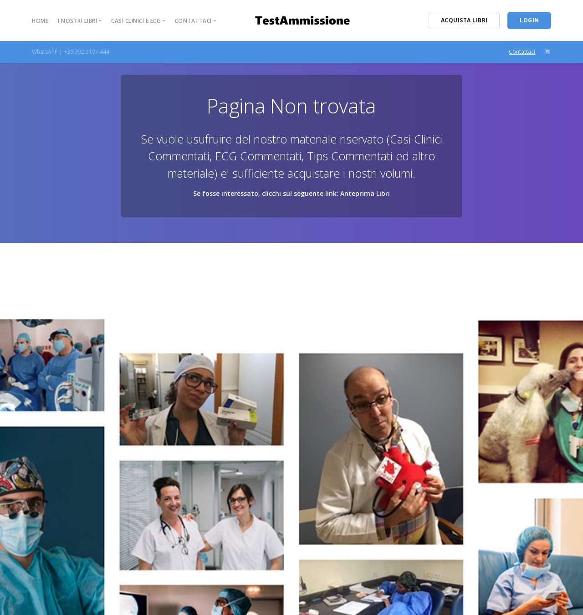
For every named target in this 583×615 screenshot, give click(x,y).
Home (40, 21)
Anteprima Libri (365, 193)
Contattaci (522, 52)
